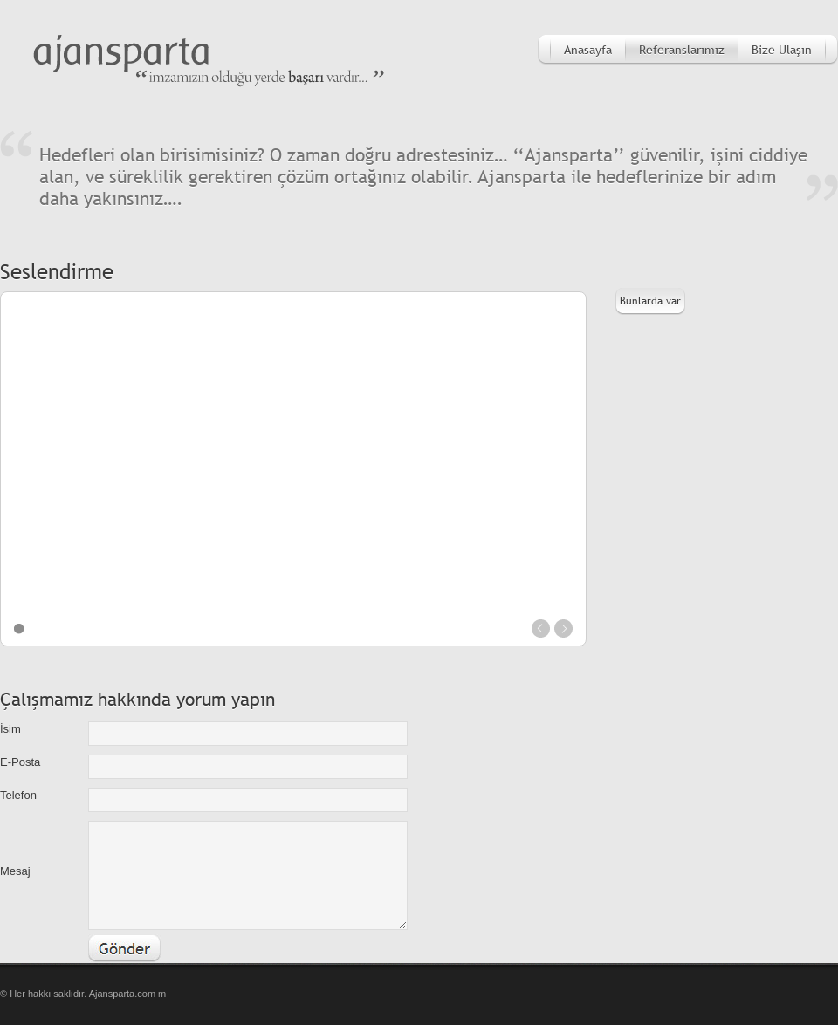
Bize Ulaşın (782, 50)
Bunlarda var (650, 301)
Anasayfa (588, 50)
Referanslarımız (682, 50)
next (563, 628)
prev (541, 628)
